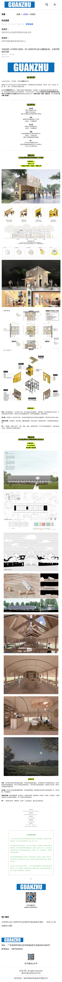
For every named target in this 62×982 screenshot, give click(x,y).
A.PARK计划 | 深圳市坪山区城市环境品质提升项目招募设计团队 (31, 925)
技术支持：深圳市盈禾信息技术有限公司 (31, 978)
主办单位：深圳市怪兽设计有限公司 (31, 976)
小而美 (25, 14)
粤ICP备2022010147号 (30, 973)
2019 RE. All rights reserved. (31, 971)
